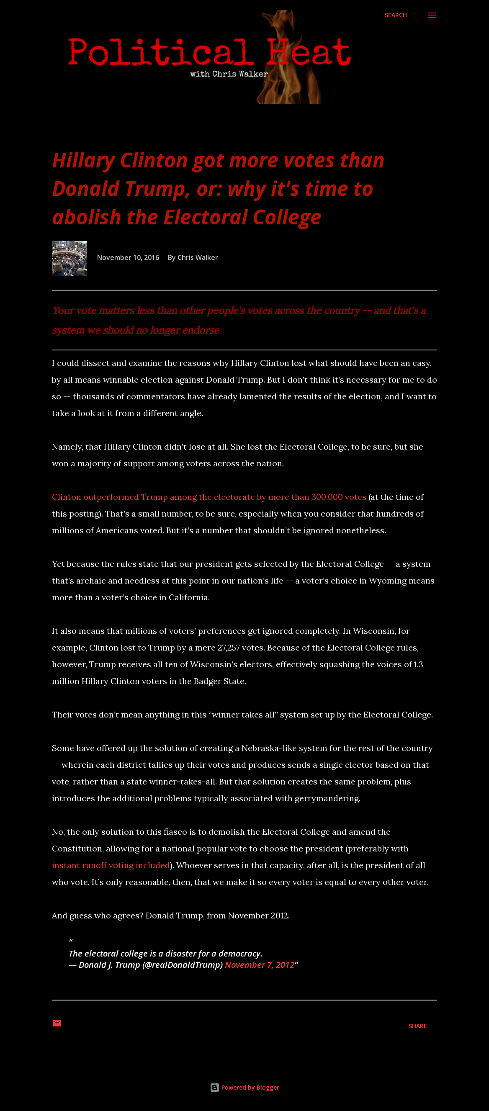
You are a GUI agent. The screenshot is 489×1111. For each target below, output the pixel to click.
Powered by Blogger (244, 1087)
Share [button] (418, 1026)
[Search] (396, 15)
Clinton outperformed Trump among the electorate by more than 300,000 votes (209, 496)
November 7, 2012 (259, 964)
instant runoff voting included (111, 865)
